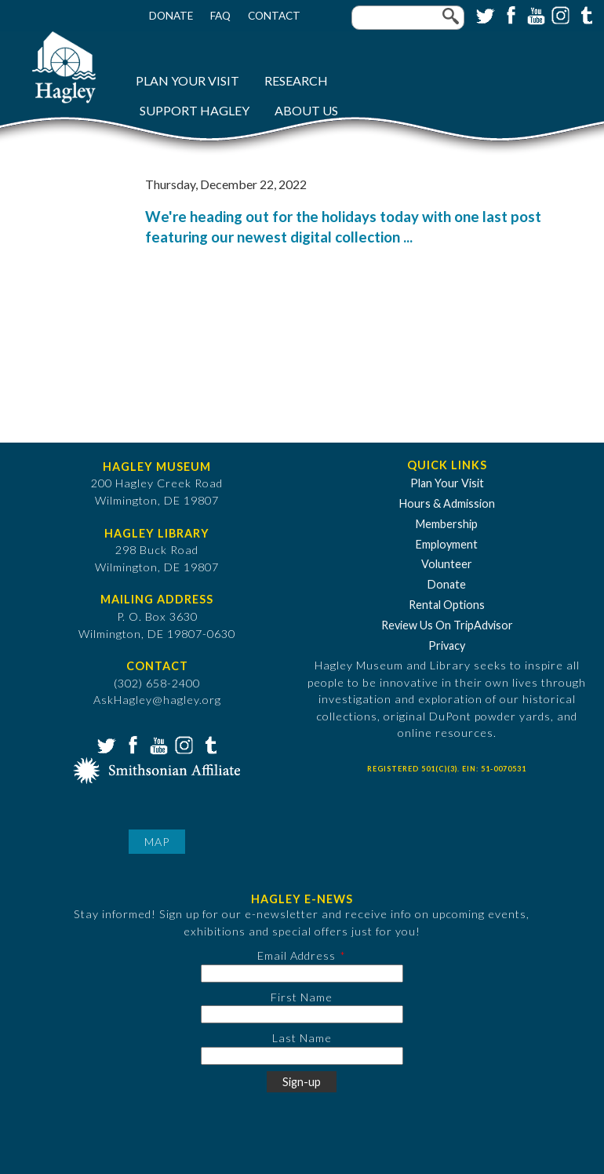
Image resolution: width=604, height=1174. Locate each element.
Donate (171, 15)
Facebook (509, 14)
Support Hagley (194, 110)
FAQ (220, 15)
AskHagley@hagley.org (157, 699)
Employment (447, 544)
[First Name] (302, 1014)
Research (296, 80)
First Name (302, 997)
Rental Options (447, 604)
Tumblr (584, 14)
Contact (274, 15)
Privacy (446, 645)
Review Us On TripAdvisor (447, 625)
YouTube (534, 14)
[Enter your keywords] (407, 17)
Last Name (302, 1038)
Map (156, 841)
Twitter (484, 14)
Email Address (296, 955)
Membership (447, 523)
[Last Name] (302, 1056)
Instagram (559, 14)
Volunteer (446, 564)
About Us (306, 110)
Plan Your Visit (187, 80)
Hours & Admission (447, 503)
